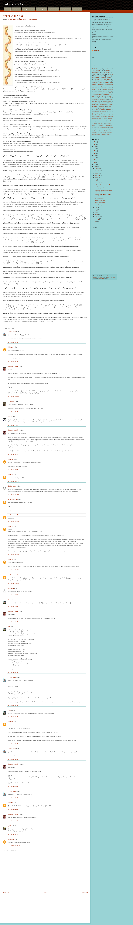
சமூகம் (108, 76)
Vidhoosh (10, 347)
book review (100, 96)
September (97, 175)
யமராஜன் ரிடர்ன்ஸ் (106, 87)
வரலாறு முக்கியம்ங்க (107, 77)
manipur (97, 127)
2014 (95, 157)
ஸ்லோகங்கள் (95, 77)
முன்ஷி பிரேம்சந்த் (97, 113)
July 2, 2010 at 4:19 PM (13, 342)
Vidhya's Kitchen (28, 9)
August (96, 177)
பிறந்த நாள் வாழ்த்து (100, 200)
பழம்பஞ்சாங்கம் (32, 19)
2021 (95, 153)
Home (7, 9)
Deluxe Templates (111, 277)
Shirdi (110, 104)
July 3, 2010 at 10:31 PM (13, 396)
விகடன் (108, 113)
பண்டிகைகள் (95, 87)
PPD (110, 92)
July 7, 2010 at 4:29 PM (13, 786)
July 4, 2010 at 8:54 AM (13, 411)
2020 (95, 155)
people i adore (95, 89)
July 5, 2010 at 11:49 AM (13, 510)
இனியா (10, 826)
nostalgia (94, 81)
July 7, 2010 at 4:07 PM (13, 672)
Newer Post (6, 892)
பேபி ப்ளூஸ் (95, 108)
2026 (95, 142)
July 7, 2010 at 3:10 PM (13, 621)
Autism (104, 118)
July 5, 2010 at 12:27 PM (13, 554)
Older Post (85, 892)
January (97, 219)
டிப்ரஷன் (109, 106)
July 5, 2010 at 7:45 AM (13, 425)
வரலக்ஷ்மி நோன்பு (106, 134)
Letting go (107, 121)
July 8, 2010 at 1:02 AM (13, 834)
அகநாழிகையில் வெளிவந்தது (99, 111)
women (105, 128)
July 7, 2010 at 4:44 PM (13, 820)
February (97, 216)
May (96, 210)
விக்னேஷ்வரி (12, 486)
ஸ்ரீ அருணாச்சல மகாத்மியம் (106, 108)
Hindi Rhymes (53, 9)
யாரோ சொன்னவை (96, 134)
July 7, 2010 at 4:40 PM (13, 809)
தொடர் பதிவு (99, 76)
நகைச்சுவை (95, 72)
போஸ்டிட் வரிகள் (107, 101)
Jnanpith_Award (100, 121)
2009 (95, 221)
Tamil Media (100, 123)
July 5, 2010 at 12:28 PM (13, 569)
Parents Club (65, 9)
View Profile (77, 9)
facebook (109, 109)
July (96, 180)
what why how (108, 82)
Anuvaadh (16, 9)
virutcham (11, 588)
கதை (107, 68)
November (97, 171)
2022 (95, 151)
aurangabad (100, 125)
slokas (100, 82)
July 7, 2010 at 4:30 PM (13, 797)
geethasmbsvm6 (13, 499)
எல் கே (10, 416)
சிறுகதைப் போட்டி (105, 86)
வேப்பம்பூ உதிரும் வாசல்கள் (102, 181)
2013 (95, 160)
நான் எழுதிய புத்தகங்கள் (106, 132)
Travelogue (106, 94)
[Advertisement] (12, 907)
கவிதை (95, 69)
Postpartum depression (97, 94)
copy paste (107, 79)
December (97, 168)
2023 (95, 148)
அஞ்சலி (109, 97)
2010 (95, 166)
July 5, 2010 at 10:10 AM (13, 481)
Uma (9, 600)
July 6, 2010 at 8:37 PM (13, 594)
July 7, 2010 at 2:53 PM (13, 606)
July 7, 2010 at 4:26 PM (13, 759)
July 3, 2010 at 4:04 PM (13, 361)
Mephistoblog (101, 278)
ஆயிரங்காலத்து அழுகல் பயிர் (99, 99)
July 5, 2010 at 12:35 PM (13, 583)
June (96, 207)
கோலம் (96, 130)
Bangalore (110, 118)
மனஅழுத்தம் (95, 102)
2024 (95, 146)
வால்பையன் (12, 331)
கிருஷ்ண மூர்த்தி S (13, 366)
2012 (95, 162)
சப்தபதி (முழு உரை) (13, 15)
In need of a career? (100, 202)
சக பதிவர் (110, 74)
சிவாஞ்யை (102, 106)
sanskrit (25, 19)
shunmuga (11, 839)
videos (102, 97)
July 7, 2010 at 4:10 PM (13, 705)
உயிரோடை (11, 401)
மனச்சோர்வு (103, 102)
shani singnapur (99, 128)
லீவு (111, 91)
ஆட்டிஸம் (111, 128)
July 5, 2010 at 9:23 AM (13, 469)
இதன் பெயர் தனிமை (100, 198)
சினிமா (109, 81)
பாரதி (110, 111)
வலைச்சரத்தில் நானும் (98, 92)
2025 (95, 144)
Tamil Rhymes (41, 9)
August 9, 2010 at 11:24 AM (14, 845)
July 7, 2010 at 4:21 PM (13, 716)
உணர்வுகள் (102, 81)
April (96, 212)
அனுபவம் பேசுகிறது (97, 84)
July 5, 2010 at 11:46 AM (13, 494)
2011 (95, 164)
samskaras (19, 19)
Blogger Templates (97, 277)
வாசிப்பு (107, 70)
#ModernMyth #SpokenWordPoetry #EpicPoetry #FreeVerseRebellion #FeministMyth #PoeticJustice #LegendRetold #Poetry (102, 116)
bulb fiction (94, 106)
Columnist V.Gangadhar (99, 109)
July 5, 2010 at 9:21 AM (13, 454)
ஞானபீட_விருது (104, 130)
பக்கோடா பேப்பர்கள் (14, 4)
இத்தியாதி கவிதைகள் (107, 89)
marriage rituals (11, 19)
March (96, 214)
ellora (93, 127)
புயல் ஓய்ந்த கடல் (99, 188)
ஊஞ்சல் (97, 79)
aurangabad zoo (108, 125)
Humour (94, 74)
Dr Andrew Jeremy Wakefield (98, 120)
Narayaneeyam (103, 104)
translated (94, 82)
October (97, 173)
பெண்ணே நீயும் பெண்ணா (100, 91)
